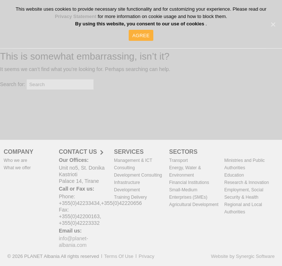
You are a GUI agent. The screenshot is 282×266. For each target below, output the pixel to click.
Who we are (15, 160)
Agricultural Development (193, 204)
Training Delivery (130, 197)
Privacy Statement (76, 16)
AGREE (141, 35)
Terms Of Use (118, 256)
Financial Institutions (189, 182)
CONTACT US (78, 152)
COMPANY (18, 152)
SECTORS (183, 152)
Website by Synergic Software (243, 256)
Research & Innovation (246, 182)
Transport (178, 160)
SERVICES (129, 152)
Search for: (12, 84)
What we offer (17, 167)
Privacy (146, 256)
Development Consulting (138, 175)
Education (234, 175)
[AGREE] (272, 24)
